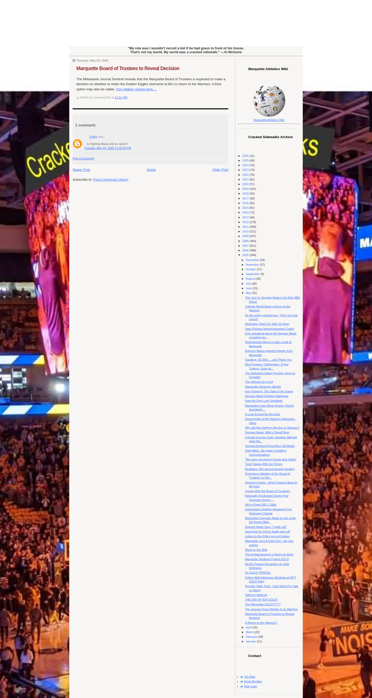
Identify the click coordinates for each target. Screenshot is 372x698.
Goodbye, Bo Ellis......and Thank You (268, 359)
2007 (246, 245)
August (250, 278)
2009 (246, 236)
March (250, 632)
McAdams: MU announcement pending (270, 469)
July (249, 283)
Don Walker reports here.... (136, 89)
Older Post (220, 170)
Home (151, 170)
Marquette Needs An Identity (263, 386)
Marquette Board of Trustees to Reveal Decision (127, 68)
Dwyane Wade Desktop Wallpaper (266, 396)
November (253, 264)
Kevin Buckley (253, 681)
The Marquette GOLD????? (263, 604)
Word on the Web (256, 549)
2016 (246, 203)
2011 (246, 226)
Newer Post (81, 170)
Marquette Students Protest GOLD (267, 559)
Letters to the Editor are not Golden (267, 536)
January (251, 641)
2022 (246, 174)
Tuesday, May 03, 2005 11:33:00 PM (107, 148)
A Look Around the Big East (262, 414)
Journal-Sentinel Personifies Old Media (270, 445)
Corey (93, 136)
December (253, 259)
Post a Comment (83, 158)
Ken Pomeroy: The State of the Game (269, 391)
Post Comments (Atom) (110, 180)
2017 (246, 198)
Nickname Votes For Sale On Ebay (267, 323)
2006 (246, 250)
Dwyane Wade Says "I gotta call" (266, 526)
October (251, 269)
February (252, 636)
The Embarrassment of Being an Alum (269, 554)
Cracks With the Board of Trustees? (267, 491)
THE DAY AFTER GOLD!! (261, 599)
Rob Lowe (250, 686)
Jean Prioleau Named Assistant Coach (269, 328)
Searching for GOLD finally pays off (267, 531)
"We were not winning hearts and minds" (271, 459)
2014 (246, 212)
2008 (246, 241)
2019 (246, 188)
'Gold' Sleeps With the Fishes (264, 464)
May (249, 292)
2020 (246, 184)
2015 (246, 207)
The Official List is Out (259, 381)
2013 (246, 217)
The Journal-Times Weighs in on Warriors (271, 609)
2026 (246, 155)
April (249, 627)
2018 (246, 193)
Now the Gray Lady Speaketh (264, 400)
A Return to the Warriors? (261, 622)
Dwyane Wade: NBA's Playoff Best (267, 432)
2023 (246, 169)
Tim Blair (249, 676)
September (253, 274)
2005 (246, 255)
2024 (246, 165)
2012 (246, 222)
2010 (246, 231)
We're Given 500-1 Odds (261, 504)
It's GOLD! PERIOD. (258, 572)
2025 (246, 160)
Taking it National (256, 594)
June (249, 288)
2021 (246, 179)
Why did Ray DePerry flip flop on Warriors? (272, 427)
